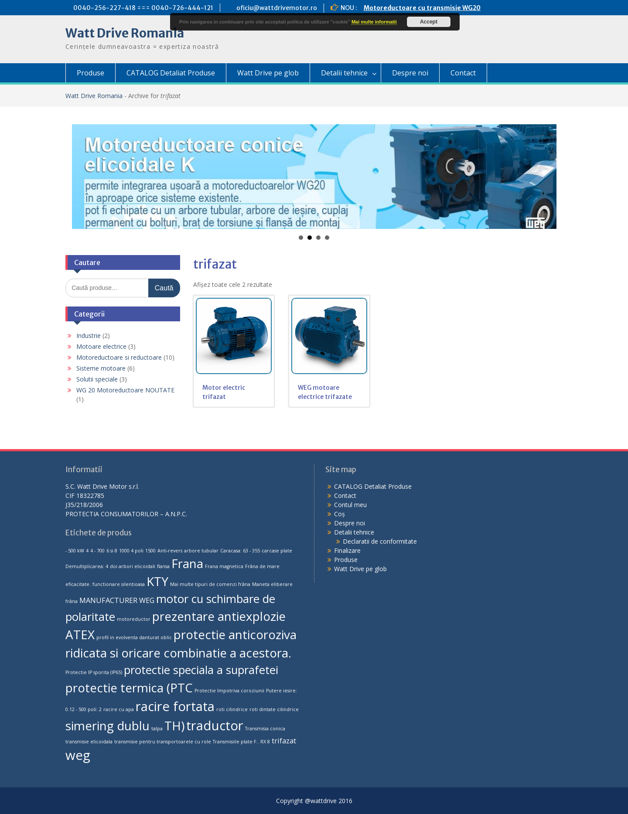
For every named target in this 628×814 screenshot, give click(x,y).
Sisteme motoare (101, 368)
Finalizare (347, 550)
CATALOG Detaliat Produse (170, 73)
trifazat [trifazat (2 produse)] (284, 741)
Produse (90, 73)
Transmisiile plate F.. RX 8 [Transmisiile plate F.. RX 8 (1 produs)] (241, 742)
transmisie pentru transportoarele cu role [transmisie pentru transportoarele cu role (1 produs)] (162, 742)
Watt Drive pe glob (268, 73)
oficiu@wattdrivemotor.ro (276, 8)
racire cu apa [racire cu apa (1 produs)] (118, 709)
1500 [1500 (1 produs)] (150, 551)
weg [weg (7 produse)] (77, 755)
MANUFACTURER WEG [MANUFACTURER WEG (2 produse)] (116, 600)
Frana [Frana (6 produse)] (187, 563)
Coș (339, 514)
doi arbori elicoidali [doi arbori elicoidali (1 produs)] (132, 566)
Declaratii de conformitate (380, 541)
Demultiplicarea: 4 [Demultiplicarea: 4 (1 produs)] (86, 566)
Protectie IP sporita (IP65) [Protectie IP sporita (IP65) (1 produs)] (93, 672)
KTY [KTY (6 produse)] (157, 581)
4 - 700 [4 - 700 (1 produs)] (97, 551)
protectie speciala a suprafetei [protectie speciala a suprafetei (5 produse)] (201, 670)
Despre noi (410, 73)
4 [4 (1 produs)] (87, 551)
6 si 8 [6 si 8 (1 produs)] (111, 551)
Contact (463, 73)
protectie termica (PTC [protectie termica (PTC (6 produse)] (129, 687)
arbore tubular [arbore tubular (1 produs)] (201, 551)
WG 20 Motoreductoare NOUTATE (125, 390)
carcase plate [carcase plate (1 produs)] (277, 551)
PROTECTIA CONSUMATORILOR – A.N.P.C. (126, 514)
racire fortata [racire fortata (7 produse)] (175, 706)
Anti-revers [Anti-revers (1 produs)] (169, 551)
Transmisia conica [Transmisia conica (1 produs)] (265, 728)
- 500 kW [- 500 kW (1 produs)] (74, 551)
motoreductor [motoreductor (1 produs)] (133, 619)
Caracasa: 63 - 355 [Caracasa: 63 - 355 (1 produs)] (240, 551)
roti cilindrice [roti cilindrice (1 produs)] (232, 709)
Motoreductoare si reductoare (119, 357)
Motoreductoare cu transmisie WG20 (422, 8)
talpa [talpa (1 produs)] (157, 728)
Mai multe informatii (374, 21)
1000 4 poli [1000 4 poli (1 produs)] (131, 551)
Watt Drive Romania (124, 33)
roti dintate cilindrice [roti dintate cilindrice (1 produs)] (274, 709)
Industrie (88, 335)
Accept (428, 22)
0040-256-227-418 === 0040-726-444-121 (143, 8)
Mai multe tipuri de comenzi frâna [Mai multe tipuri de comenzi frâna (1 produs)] (210, 584)
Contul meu (350, 505)
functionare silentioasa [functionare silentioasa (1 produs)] (118, 584)
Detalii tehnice (344, 73)
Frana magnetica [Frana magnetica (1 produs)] (224, 566)
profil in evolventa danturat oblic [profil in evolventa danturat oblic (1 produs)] (134, 637)
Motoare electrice (101, 346)
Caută (164, 288)
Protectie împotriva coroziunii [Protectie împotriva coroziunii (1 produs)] (229, 691)
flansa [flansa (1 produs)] (163, 566)
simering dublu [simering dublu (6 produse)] (107, 725)
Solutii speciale (97, 379)
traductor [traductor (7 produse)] (214, 725)
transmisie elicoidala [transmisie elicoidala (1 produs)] (89, 742)
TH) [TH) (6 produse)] (174, 725)
